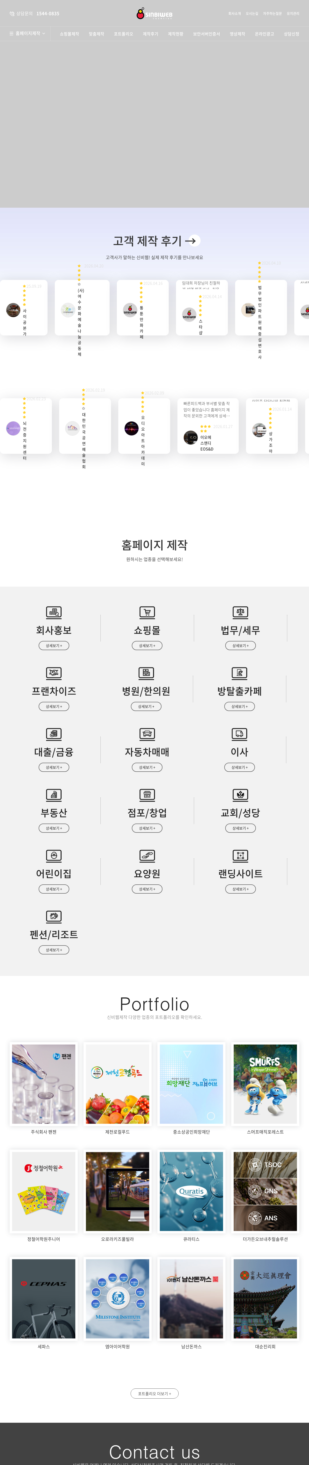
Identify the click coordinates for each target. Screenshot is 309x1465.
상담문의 (179, 1448)
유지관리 (293, 13)
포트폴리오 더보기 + (154, 1283)
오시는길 (252, 13)
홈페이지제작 (30, 33)
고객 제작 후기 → (154, 240)
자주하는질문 (272, 13)
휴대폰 (244, 1382)
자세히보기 (240, 1427)
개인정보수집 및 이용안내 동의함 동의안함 (190, 1427)
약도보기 (120, 1385)
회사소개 (234, 13)
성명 (170, 1382)
